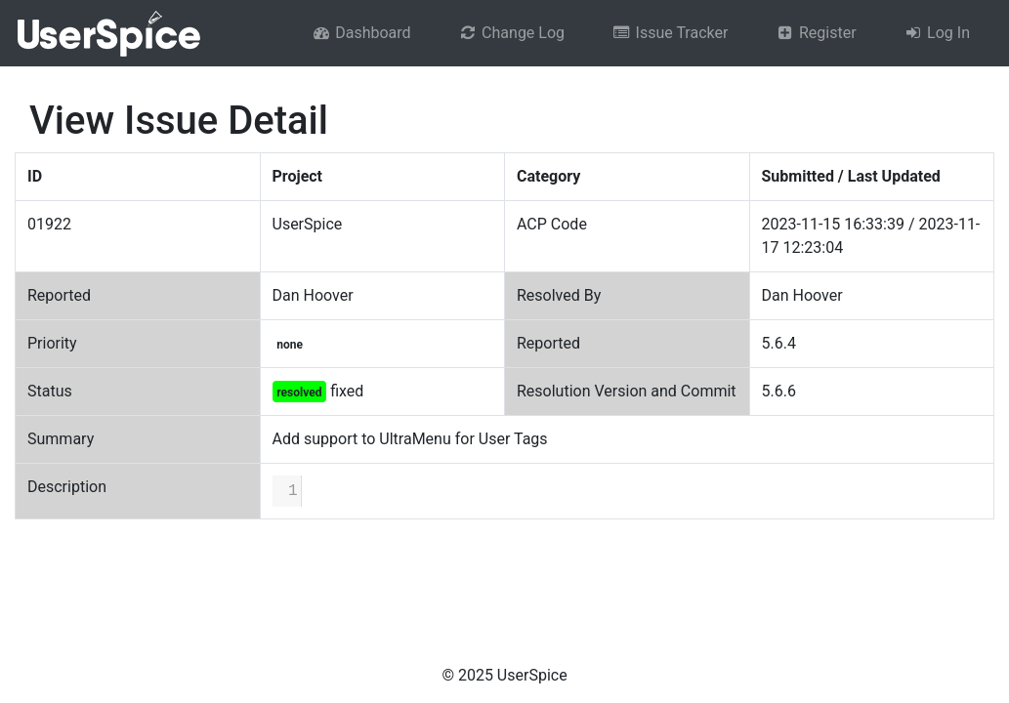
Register (815, 32)
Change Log (511, 32)
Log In (937, 32)
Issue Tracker (669, 32)
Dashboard (361, 32)
